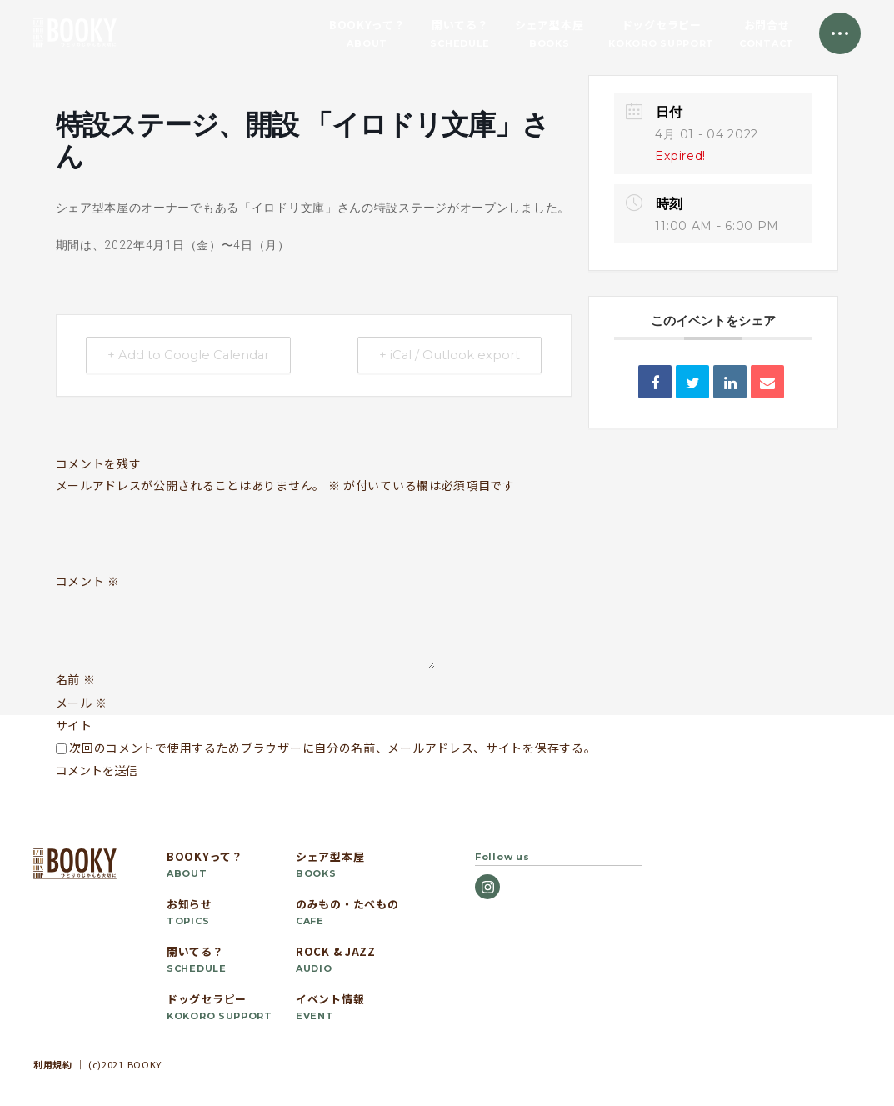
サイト (74, 725)
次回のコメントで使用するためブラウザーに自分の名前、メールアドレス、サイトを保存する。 (332, 747)
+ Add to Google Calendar (191, 355)
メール (82, 702)
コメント (88, 581)
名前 (76, 679)
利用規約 (52, 1064)
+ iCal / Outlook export (446, 355)
